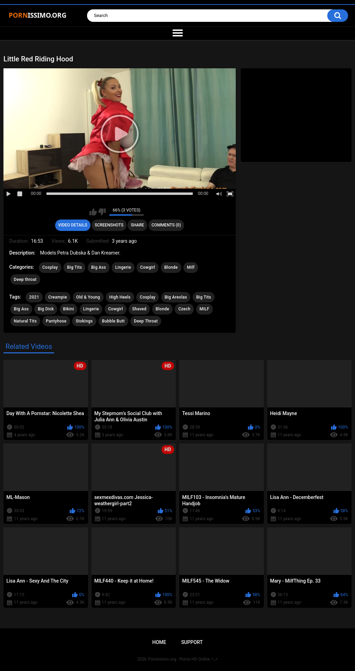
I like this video (93, 211)
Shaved (139, 309)
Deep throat (25, 279)
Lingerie (123, 267)
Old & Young (88, 297)
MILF (204, 309)
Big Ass (98, 267)
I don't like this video (102, 211)
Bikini (68, 309)
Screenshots (109, 225)
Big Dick (46, 309)
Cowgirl (147, 267)
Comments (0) (166, 225)
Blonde (171, 267)
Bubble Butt (113, 321)
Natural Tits (25, 321)
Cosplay (50, 267)
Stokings (84, 321)
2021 (34, 297)
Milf (190, 267)
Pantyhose (56, 321)
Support (192, 642)
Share (137, 225)
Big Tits (74, 267)
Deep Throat (146, 321)
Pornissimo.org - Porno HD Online (179, 659)
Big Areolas (176, 297)
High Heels (120, 297)
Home (159, 642)
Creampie (57, 297)
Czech (184, 309)
